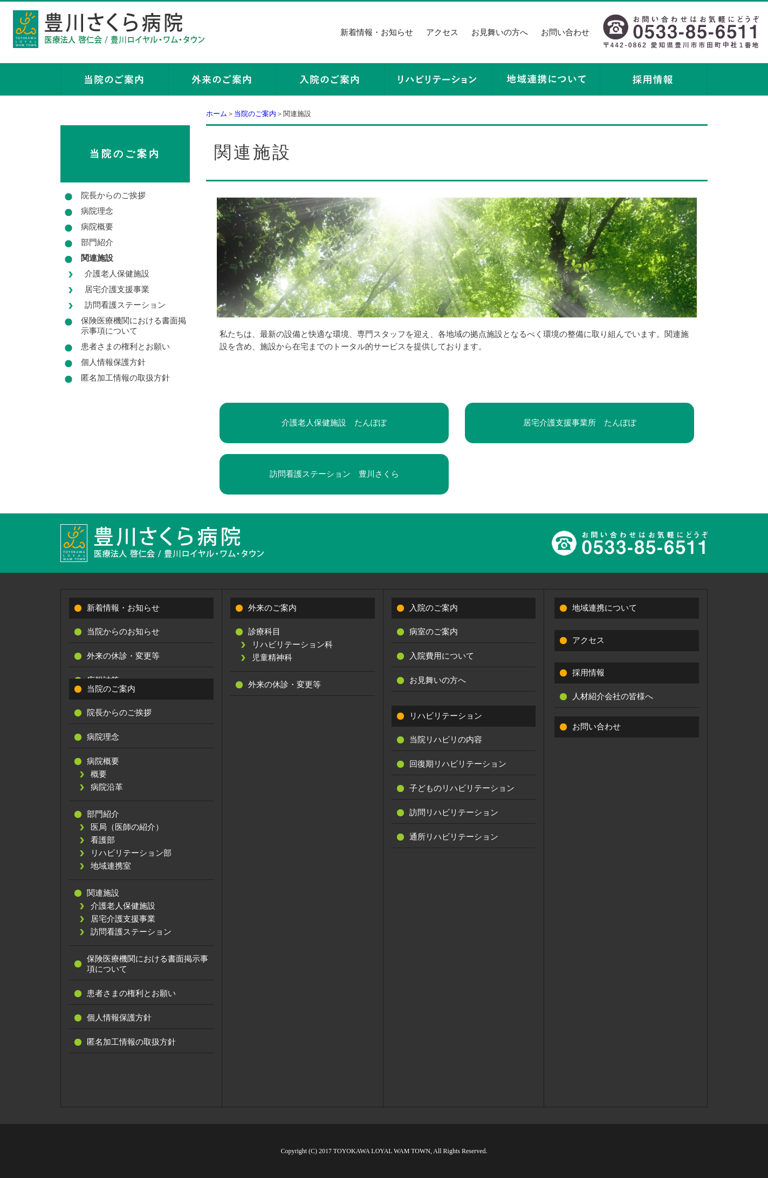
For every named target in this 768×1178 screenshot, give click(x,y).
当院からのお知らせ (123, 631)
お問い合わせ (565, 32)
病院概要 (97, 226)
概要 (99, 774)
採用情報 (588, 672)
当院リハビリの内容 (445, 739)
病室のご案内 (433, 631)
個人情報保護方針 (113, 362)
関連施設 (97, 258)
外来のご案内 (272, 608)
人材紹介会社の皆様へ (612, 696)
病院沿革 (107, 787)
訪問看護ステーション (125, 305)
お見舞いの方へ (499, 32)
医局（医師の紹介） (127, 827)
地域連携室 (111, 866)
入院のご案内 (433, 608)
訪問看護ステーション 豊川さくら (334, 474)
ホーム (216, 114)
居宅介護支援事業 (117, 289)
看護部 (103, 840)
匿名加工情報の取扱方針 (125, 378)
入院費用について (441, 656)
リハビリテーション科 (292, 644)
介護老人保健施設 (117, 273)
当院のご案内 (255, 114)
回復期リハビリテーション (457, 764)
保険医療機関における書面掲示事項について (133, 325)
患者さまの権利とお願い (125, 346)
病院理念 (97, 211)
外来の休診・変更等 (123, 656)
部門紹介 (97, 242)
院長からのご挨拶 (113, 195)
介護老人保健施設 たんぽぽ (334, 422)
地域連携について (604, 608)
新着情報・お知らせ (376, 32)
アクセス (442, 32)
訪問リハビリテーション (453, 812)
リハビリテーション (445, 716)
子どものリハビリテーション (462, 788)
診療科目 (264, 631)
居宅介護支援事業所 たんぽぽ (579, 422)
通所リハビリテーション (453, 836)
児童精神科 (272, 657)
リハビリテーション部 (131, 853)
